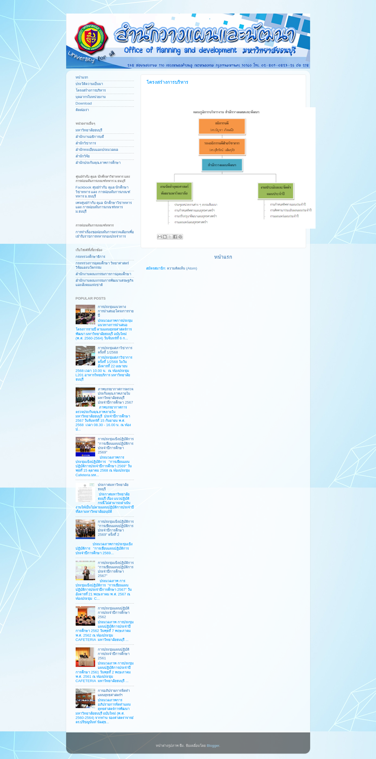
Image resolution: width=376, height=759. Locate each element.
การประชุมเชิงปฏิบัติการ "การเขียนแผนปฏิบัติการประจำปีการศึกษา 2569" (116, 445)
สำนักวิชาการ (86, 143)
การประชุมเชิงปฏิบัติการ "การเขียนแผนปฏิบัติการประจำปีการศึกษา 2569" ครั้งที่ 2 (116, 528)
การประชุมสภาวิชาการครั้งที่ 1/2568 (115, 350)
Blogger (213, 746)
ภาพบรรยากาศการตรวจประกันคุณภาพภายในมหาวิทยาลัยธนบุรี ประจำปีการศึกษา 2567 (115, 395)
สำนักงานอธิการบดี (90, 137)
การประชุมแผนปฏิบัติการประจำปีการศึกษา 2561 (114, 653)
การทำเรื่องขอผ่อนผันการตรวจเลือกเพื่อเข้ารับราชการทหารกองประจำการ (105, 234)
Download (84, 103)
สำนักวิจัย (83, 156)
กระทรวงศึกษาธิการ (90, 257)
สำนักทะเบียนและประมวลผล (97, 150)
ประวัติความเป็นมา (89, 84)
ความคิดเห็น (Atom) (182, 268)
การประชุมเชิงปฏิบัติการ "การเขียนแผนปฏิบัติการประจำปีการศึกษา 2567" (116, 569)
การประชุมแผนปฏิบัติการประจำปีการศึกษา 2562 (114, 612)
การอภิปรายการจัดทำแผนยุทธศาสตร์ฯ (114, 693)
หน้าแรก (223, 257)
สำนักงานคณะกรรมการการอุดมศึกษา (103, 274)
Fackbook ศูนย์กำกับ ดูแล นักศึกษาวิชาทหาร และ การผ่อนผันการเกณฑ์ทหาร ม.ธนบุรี (103, 191)
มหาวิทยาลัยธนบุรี (89, 130)
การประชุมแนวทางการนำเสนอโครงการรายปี (116, 311)
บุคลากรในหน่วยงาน (91, 97)
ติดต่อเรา (82, 110)
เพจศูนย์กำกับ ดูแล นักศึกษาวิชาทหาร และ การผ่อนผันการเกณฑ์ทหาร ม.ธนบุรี (104, 207)
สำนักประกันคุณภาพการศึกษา (98, 163)
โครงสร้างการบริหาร (91, 90)
